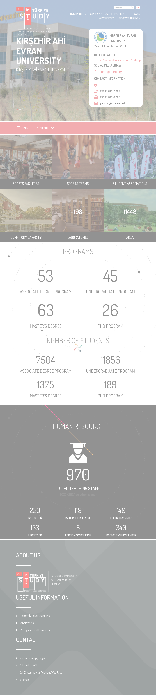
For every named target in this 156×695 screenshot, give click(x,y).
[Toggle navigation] (36, 127)
